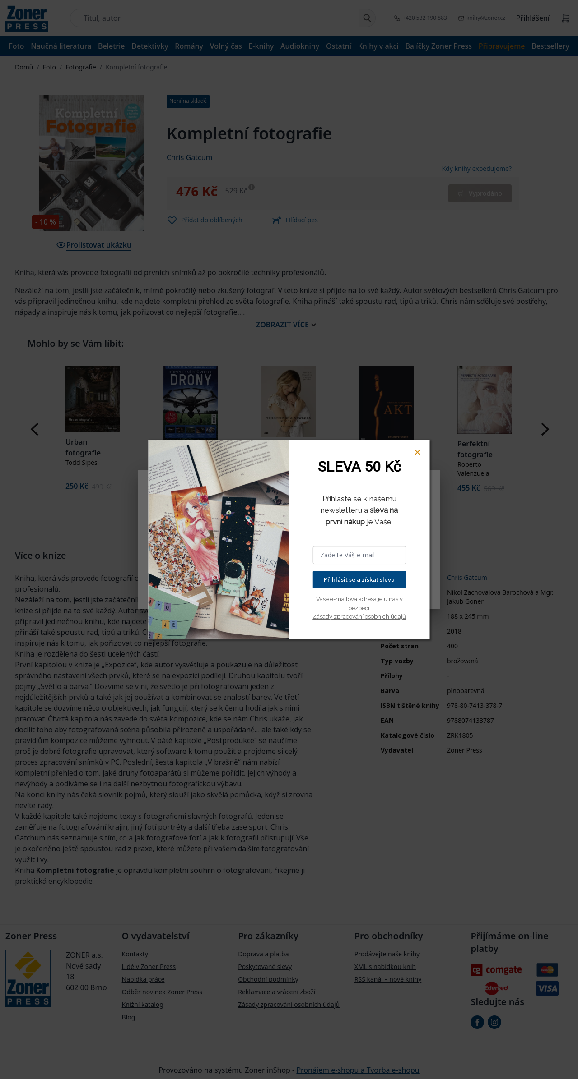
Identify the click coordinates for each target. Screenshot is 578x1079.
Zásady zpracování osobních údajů (359, 616)
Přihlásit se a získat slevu (359, 579)
